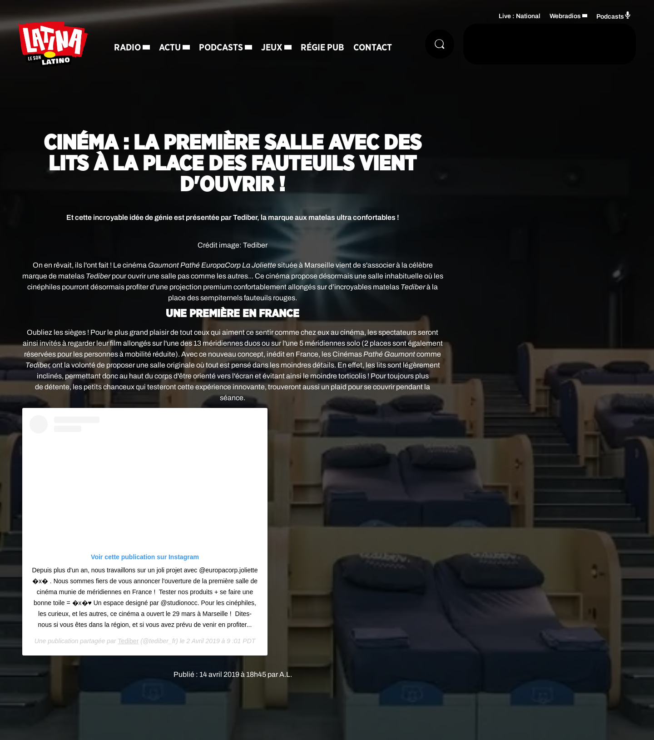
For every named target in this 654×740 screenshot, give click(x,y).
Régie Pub (322, 47)
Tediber (128, 641)
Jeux (271, 47)
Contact (372, 47)
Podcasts (221, 47)
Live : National (519, 16)
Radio (127, 47)
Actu (170, 47)
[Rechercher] (439, 44)
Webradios (565, 16)
